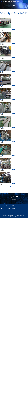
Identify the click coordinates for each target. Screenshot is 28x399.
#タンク (5, 12)
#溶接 (11, 13)
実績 (19, 1)
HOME (0, 9)
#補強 (1, 14)
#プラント (12, 12)
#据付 (1, 13)
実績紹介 (6, 66)
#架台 (4, 13)
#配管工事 (15, 14)
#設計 (4, 14)
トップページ (2, 66)
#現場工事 (22, 13)
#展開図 (26, 12)
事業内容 (18, 1)
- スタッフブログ (13, 68)
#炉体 (18, 13)
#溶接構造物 (15, 13)
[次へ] (17, 48)
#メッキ (18, 12)
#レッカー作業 (22, 12)
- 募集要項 (13, 71)
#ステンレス (1, 12)
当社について (12, 1)
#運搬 (8, 14)
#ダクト (8, 12)
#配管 (11, 14)
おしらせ (9, 1)
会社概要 (15, 1)
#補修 (25, 13)
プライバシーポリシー (7, 69)
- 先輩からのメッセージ (14, 69)
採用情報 (22, 1)
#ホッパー (15, 12)
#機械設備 (8, 13)
